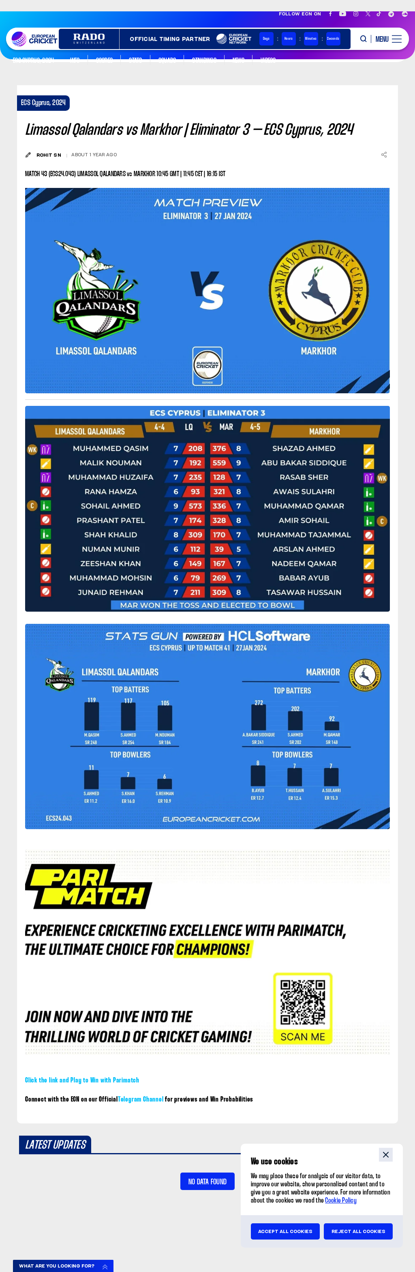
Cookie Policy (341, 1200)
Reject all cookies (358, 1231)
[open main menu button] (386, 39)
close (386, 1155)
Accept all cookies (285, 1231)
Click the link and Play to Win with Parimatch (82, 1080)
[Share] (384, 155)
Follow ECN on (300, 13)
